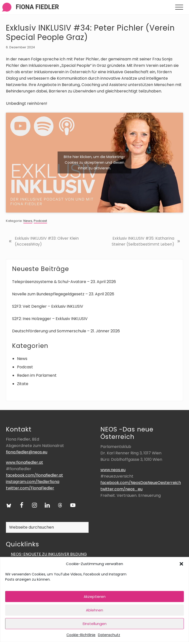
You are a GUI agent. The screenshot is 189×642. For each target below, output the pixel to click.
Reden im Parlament (37, 375)
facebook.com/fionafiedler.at (34, 475)
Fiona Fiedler (37, 7)
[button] (181, 563)
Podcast (40, 221)
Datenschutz (109, 634)
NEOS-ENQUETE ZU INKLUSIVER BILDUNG (49, 554)
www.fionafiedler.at (24, 462)
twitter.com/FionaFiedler (30, 488)
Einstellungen (95, 623)
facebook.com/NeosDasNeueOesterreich (140, 482)
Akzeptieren (95, 596)
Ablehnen (94, 610)
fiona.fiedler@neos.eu (26, 452)
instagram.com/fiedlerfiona (32, 481)
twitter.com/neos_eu (121, 489)
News (27, 221)
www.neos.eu (113, 470)
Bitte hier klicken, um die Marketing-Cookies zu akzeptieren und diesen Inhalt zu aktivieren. (94, 162)
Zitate (22, 384)
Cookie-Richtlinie (80, 634)
